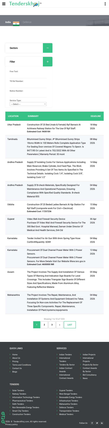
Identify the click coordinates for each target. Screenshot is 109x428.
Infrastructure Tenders (68, 401)
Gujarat (10, 219)
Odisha (10, 204)
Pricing (15, 361)
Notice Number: (16, 91)
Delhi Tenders (18, 404)
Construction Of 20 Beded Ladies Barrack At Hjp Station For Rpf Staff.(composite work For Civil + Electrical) (56, 206)
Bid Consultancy (90, 375)
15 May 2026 (93, 206)
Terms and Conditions (21, 365)
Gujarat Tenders (66, 390)
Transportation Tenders (69, 411)
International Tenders (64, 359)
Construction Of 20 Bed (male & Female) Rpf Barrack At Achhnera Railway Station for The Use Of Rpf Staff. (54, 126)
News (85, 378)
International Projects (88, 359)
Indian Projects (89, 355)
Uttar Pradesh (14, 124)
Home (14, 355)
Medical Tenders (66, 414)
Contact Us (17, 368)
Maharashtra (13, 295)
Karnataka (12, 238)
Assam (10, 272)
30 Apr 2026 (93, 221)
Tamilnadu (12, 139)
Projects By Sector (90, 365)
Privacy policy (11, 424)
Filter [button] (31, 61)
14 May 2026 (93, 164)
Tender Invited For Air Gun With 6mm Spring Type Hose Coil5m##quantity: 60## (53, 240)
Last (69, 325)
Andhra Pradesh (15, 162)
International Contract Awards (66, 376)
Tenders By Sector (67, 365)
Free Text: (14, 71)
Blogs (14, 372)
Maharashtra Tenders (68, 404)
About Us (16, 358)
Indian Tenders (65, 355)
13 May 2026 (93, 252)
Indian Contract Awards (65, 370)
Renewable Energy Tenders (70, 397)
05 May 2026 (93, 274)
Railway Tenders (19, 394)
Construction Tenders (21, 414)
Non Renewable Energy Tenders (25, 407)
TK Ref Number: (16, 81)
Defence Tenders (66, 407)
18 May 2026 (93, 126)
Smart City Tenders (20, 411)
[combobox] (28, 104)
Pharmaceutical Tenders (22, 401)
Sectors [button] (31, 48)
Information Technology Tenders (26, 397)
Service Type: (15, 100)
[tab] (28, 48)
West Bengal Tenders (68, 394)
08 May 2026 (93, 141)
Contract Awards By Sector (90, 370)
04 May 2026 (93, 187)
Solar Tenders (18, 390)
